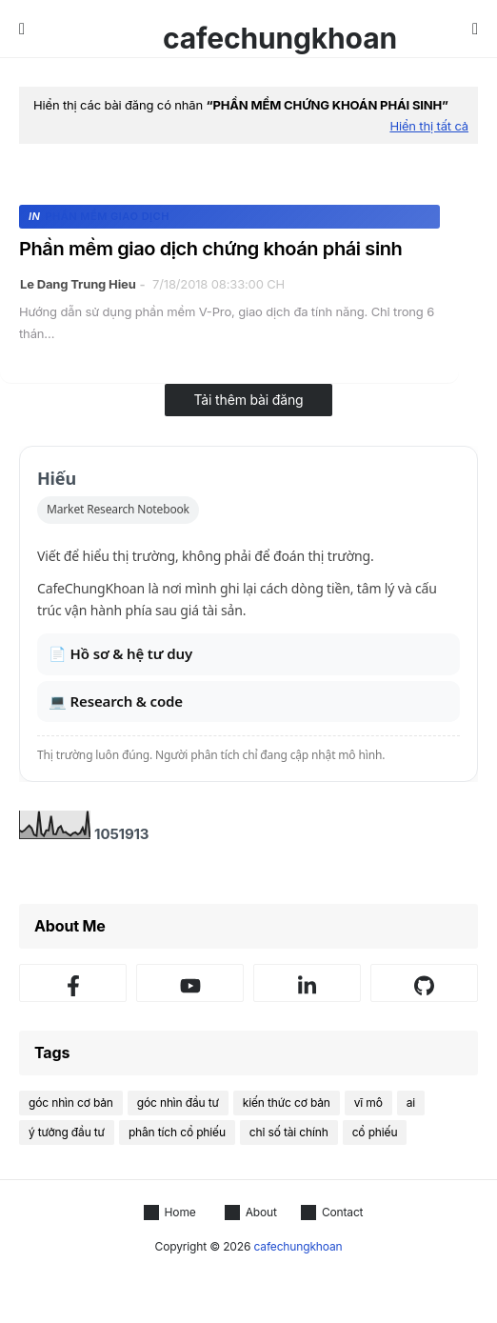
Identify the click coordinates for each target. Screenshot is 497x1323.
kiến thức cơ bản (286, 1102)
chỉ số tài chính (288, 1132)
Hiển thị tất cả (428, 125)
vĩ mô (368, 1102)
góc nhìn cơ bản (71, 1102)
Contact (332, 1212)
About (251, 1212)
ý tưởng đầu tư (67, 1132)
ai (411, 1102)
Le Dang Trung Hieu (78, 283)
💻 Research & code (116, 701)
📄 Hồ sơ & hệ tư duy (120, 653)
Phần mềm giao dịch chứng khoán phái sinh (210, 248)
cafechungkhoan (280, 38)
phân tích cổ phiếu (177, 1132)
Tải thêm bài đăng (248, 399)
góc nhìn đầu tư (178, 1102)
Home (170, 1212)
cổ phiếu (375, 1132)
